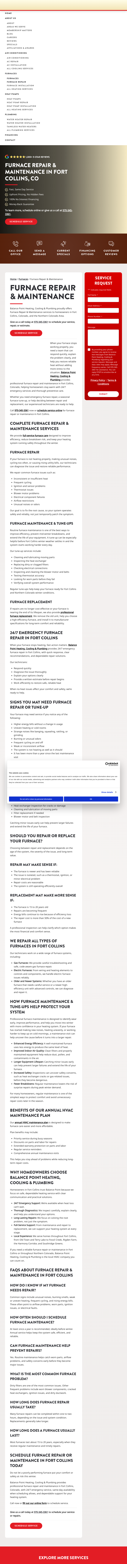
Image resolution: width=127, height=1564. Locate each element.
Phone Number (95, 316)
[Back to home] (63, 5)
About (10, 23)
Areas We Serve (16, 26)
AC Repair (13, 61)
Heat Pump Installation (21, 106)
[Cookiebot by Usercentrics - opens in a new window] (107, 764)
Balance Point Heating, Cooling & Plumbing (63, 376)
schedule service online (49, 410)
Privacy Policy (98, 380)
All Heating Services (20, 89)
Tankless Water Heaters (21, 126)
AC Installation (17, 65)
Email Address (94, 306)
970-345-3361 (41, 321)
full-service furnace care (35, 435)
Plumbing (11, 114)
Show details (107, 792)
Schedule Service (21, 221)
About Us (10, 18)
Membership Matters (19, 30)
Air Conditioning (16, 53)
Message (91, 327)
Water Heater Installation (23, 123)
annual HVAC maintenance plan (31, 1122)
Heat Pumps (12, 94)
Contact (10, 140)
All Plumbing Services (21, 130)
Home (13, 279)
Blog (10, 34)
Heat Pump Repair (17, 102)
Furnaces (11, 73)
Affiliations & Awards (20, 48)
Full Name (93, 295)
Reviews (12, 41)
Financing (11, 135)
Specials (12, 44)
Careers (12, 37)
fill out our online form (35, 1503)
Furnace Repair (16, 82)
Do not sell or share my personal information (36, 799)
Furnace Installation (20, 85)
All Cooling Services (20, 68)
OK (91, 799)
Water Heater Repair (19, 119)
